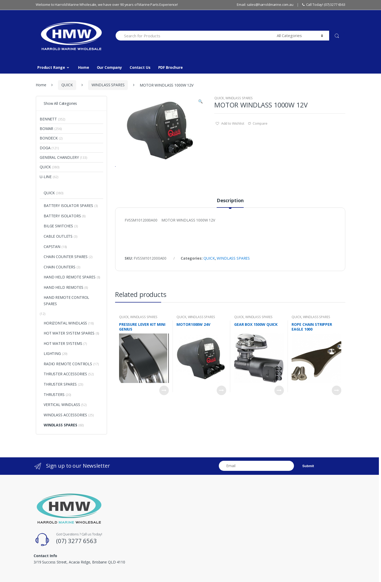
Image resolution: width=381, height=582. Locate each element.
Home (83, 67)
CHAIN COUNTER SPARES (66, 256)
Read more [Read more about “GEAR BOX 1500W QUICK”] (279, 411)
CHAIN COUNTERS (59, 266)
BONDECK (49, 138)
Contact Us (140, 67)
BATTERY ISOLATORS (62, 215)
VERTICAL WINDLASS (62, 404)
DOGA (45, 147)
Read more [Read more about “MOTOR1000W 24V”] (221, 411)
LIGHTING (52, 353)
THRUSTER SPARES (60, 384)
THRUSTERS (54, 394)
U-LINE (46, 176)
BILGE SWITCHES (58, 225)
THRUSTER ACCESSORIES (65, 373)
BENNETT (48, 118)
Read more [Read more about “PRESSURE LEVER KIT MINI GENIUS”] (164, 411)
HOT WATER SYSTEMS (63, 343)
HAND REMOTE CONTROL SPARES (66, 300)
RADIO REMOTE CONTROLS (68, 363)
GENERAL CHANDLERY (59, 157)
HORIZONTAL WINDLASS (65, 323)
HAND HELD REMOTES (63, 287)
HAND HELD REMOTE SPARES (70, 276)
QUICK (66, 84)
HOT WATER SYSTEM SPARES (69, 333)
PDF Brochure (170, 67)
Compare (260, 123)
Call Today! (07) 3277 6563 (323, 4)
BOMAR (46, 128)
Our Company (109, 67)
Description (230, 221)
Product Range (51, 67)
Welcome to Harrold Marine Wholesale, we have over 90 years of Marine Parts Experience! (107, 4)
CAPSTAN (52, 246)
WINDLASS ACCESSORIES (65, 414)
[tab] (230, 223)
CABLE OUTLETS (58, 236)
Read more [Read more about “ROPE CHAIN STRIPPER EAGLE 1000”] (336, 411)
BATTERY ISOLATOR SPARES (68, 205)
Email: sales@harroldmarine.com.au (265, 4)
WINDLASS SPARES (108, 84)
